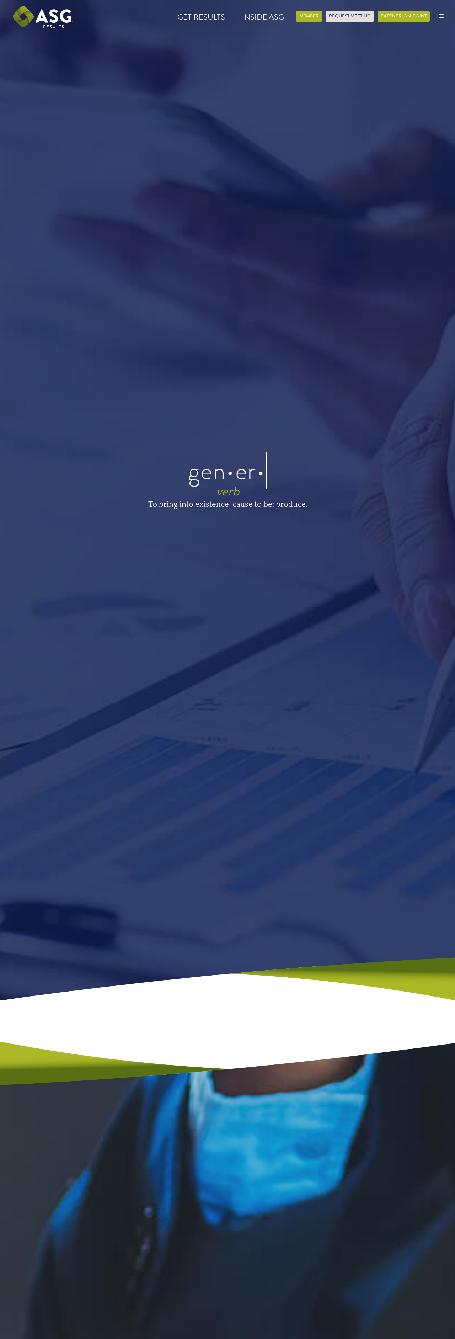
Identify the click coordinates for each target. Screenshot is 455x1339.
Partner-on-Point (404, 16)
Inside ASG (263, 17)
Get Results (201, 17)
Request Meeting (350, 16)
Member (309, 16)
